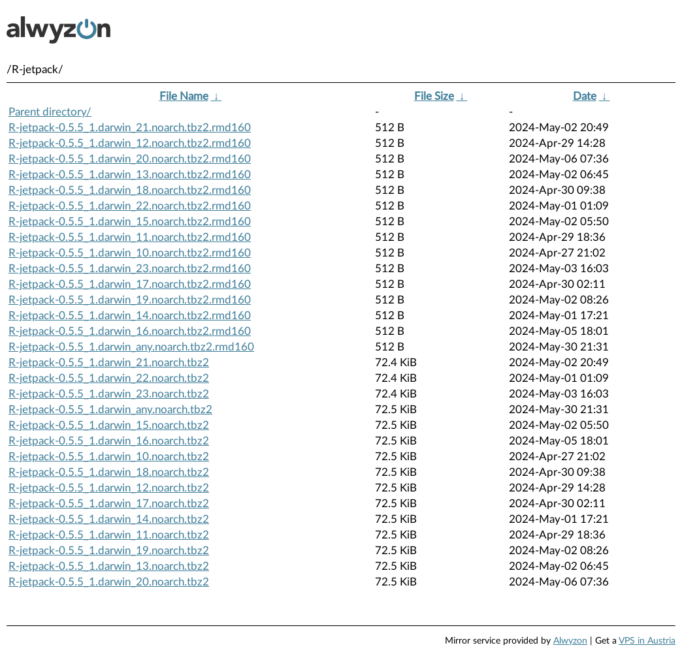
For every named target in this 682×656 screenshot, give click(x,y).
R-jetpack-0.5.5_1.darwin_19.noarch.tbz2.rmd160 (129, 299)
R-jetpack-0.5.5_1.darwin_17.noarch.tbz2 (108, 503)
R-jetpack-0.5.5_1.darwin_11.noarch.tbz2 (108, 534)
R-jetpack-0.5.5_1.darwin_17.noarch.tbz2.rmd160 (129, 284)
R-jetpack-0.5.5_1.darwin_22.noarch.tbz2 (108, 378)
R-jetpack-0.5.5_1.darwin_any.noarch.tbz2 (110, 409)
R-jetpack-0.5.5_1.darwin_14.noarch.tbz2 (108, 519)
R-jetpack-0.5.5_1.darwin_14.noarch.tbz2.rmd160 (129, 315)
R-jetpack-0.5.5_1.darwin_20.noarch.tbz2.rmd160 (129, 158)
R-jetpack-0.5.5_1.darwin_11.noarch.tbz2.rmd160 (129, 237)
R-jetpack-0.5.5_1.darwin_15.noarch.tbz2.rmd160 (129, 221)
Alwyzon (570, 641)
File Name (183, 96)
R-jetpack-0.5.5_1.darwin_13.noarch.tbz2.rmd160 (129, 174)
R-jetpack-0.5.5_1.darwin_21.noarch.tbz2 (108, 362)
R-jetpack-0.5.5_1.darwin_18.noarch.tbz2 (108, 472)
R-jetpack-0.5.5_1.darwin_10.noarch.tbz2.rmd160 (129, 252)
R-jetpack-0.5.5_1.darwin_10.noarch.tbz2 (108, 456)
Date (584, 96)
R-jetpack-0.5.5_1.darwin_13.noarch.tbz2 (108, 566)
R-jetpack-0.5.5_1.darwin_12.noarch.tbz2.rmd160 (129, 143)
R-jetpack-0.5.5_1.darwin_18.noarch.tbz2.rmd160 (129, 190)
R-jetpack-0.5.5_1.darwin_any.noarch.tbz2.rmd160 (131, 346)
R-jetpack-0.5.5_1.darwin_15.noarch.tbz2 (108, 425)
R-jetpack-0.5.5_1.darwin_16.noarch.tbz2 (108, 440)
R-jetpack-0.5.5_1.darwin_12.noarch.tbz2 (108, 487)
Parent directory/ (49, 111)
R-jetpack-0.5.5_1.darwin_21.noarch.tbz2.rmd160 (129, 127)
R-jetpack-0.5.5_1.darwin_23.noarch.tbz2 (108, 393)
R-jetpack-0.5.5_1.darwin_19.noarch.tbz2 (108, 550)
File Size (434, 96)
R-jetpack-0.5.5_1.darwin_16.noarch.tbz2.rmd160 (129, 331)
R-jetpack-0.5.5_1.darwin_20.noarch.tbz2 (108, 581)
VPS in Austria (647, 641)
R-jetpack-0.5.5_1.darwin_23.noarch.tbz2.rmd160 (129, 268)
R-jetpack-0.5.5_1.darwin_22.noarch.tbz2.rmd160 (129, 205)
